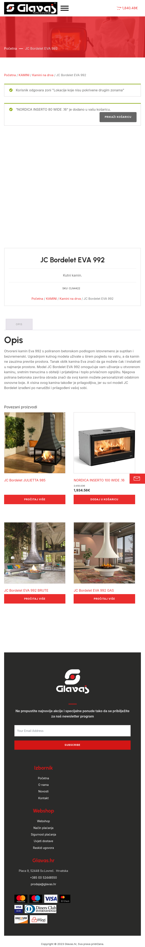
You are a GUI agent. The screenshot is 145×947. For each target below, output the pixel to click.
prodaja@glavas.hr (43, 866)
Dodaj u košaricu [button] (104, 481)
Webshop (43, 803)
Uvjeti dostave (43, 823)
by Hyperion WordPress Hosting (72, 930)
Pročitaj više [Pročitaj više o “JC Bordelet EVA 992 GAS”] (104, 580)
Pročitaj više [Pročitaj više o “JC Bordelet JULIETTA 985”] (34, 481)
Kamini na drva (42, 77)
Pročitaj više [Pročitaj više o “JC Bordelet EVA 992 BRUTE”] (34, 580)
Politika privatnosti (85, 938)
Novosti (43, 773)
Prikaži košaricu (118, 119)
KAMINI (24, 77)
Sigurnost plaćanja (43, 816)
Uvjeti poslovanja (58, 938)
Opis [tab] (19, 306)
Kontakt (43, 780)
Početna (10, 50)
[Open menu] (73, 9)
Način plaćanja (43, 810)
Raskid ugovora (43, 829)
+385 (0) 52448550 (43, 859)
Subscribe (72, 727)
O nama (43, 766)
